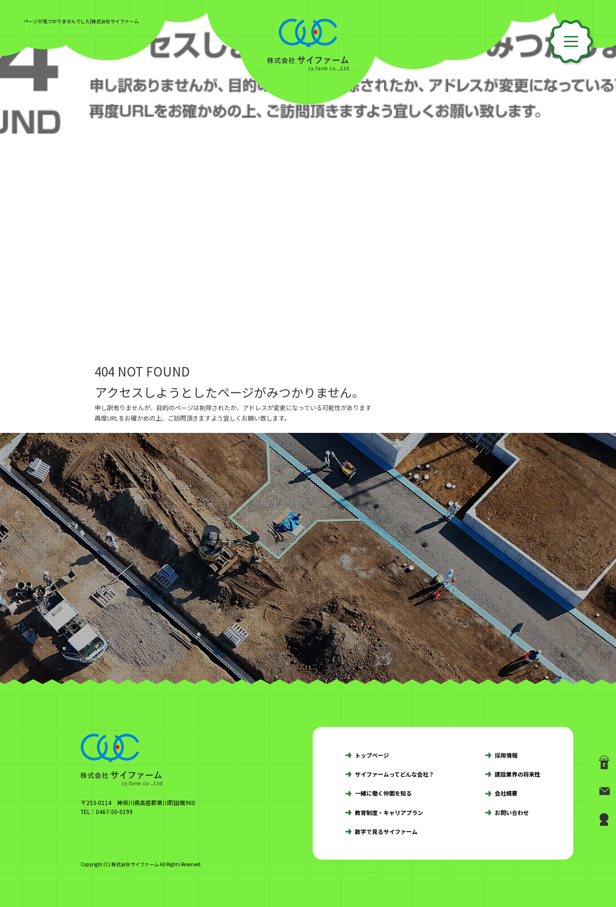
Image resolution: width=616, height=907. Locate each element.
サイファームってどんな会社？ (394, 774)
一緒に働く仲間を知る (383, 793)
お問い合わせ (512, 812)
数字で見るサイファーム (386, 831)
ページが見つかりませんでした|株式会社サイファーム (81, 21)
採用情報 (506, 755)
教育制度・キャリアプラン (389, 812)
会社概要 (506, 793)
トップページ (372, 755)
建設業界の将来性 (517, 774)
